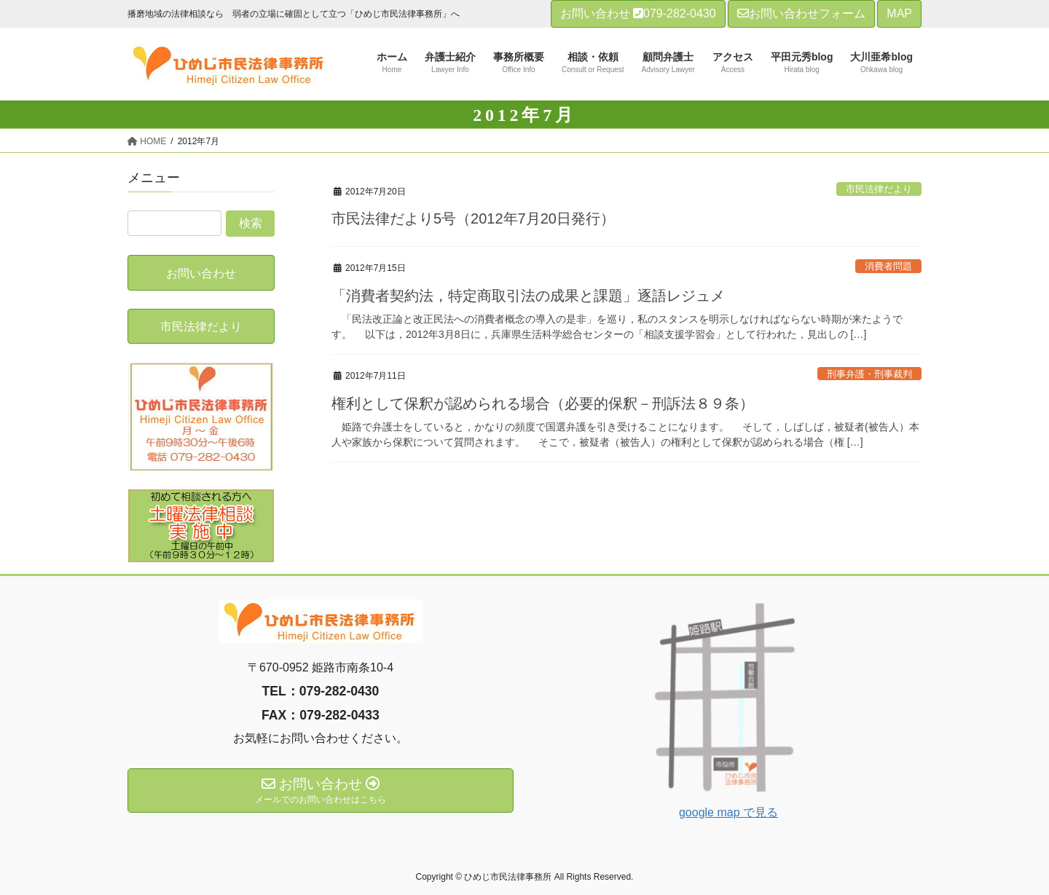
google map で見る (728, 812)
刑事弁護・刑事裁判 (869, 373)
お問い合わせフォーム (801, 13)
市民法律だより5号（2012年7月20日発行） (473, 218)
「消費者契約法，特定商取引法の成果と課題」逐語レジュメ (528, 296)
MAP (899, 13)
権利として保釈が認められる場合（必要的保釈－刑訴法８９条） (542, 403)
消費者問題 (888, 266)
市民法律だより (879, 189)
